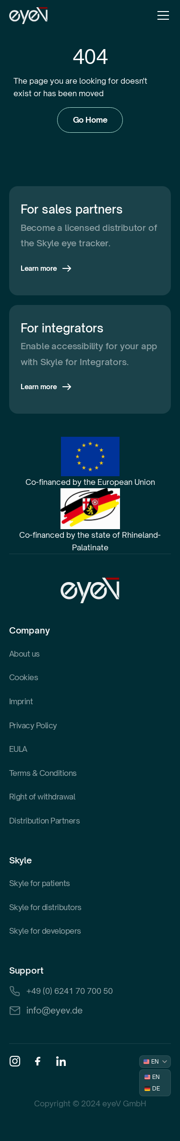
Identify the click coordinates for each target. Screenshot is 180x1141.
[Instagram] (15, 1061)
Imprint (21, 701)
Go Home (90, 120)
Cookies (23, 677)
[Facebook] (38, 1061)
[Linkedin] (61, 1061)
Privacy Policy (33, 725)
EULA (18, 749)
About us (24, 654)
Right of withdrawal (42, 796)
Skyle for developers (45, 931)
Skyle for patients (39, 883)
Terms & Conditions (43, 773)
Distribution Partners (44, 820)
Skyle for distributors (45, 907)
